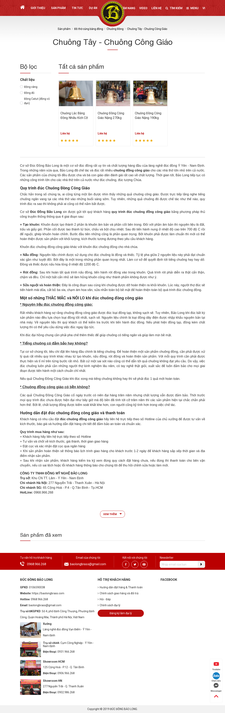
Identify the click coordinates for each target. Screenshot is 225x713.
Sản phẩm (58, 8)
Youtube (216, 666)
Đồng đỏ (29, 92)
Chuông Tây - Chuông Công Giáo (147, 28)
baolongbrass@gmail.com (88, 564)
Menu (192, 8)
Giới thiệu (38, 8)
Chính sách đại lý (109, 605)
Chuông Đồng (115, 28)
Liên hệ (156, 8)
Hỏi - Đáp (104, 599)
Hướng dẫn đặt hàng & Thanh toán (120, 587)
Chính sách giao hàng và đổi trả (118, 593)
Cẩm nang (128, 8)
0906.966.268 (66, 673)
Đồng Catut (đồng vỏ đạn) (37, 101)
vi (204, 8)
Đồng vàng (30, 86)
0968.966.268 (36, 564)
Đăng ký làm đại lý (121, 613)
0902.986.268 (66, 692)
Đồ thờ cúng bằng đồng (88, 28)
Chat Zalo (216, 677)
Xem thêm (112, 514)
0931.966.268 (66, 651)
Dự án (93, 8)
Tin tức (77, 8)
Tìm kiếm (174, 8)
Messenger (216, 687)
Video (143, 8)
